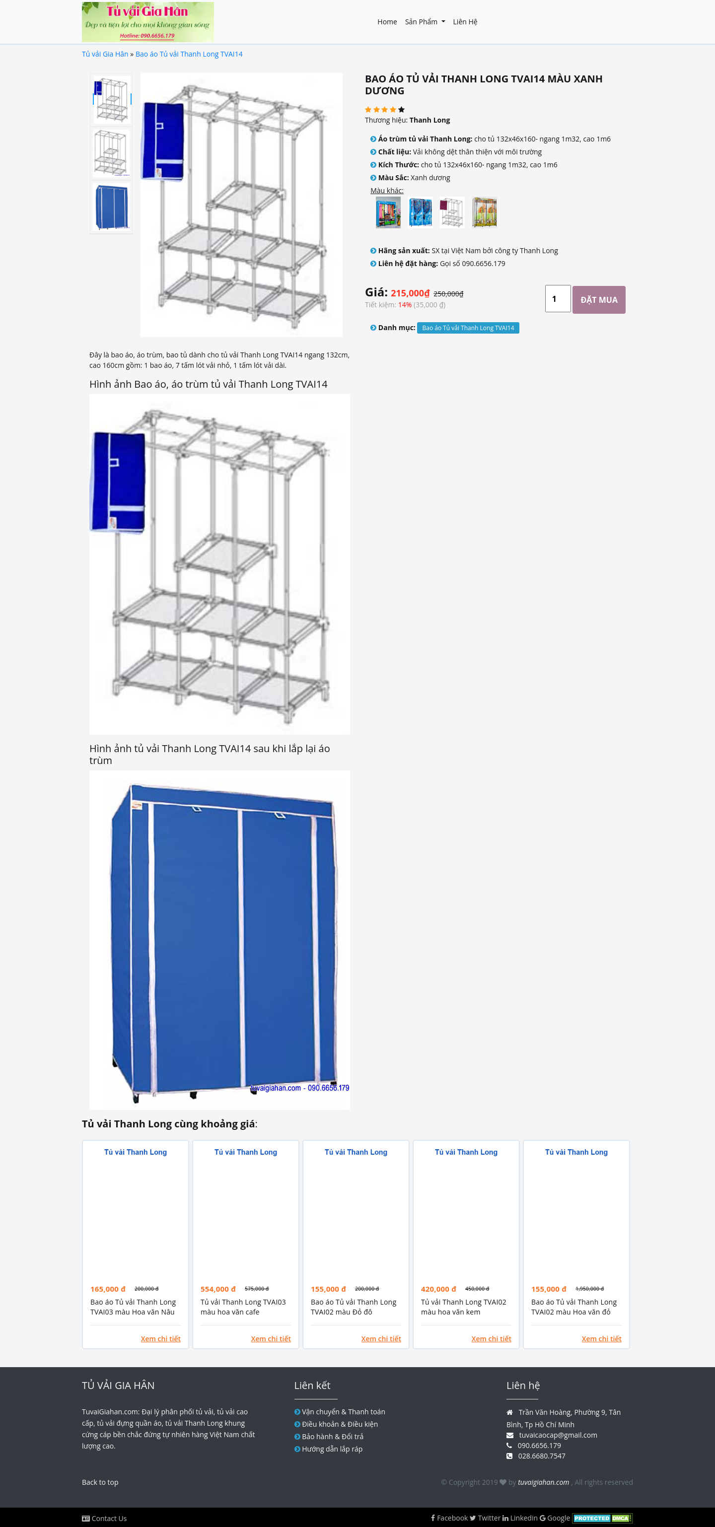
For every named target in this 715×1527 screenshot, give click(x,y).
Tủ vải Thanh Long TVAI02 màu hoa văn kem (463, 1307)
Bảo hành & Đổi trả (332, 1436)
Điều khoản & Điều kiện (340, 1424)
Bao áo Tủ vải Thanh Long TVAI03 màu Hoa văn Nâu (133, 1307)
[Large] (558, 298)
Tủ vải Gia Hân (105, 54)
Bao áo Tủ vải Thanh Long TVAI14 (189, 54)
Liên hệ (465, 21)
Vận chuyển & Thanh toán (343, 1411)
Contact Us (109, 1518)
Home (387, 21)
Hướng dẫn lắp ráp (332, 1449)
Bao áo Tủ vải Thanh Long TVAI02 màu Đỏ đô (353, 1307)
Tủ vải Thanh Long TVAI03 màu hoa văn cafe (243, 1307)
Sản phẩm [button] (422, 21)
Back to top (100, 1482)
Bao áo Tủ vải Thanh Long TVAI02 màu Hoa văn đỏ (574, 1307)
